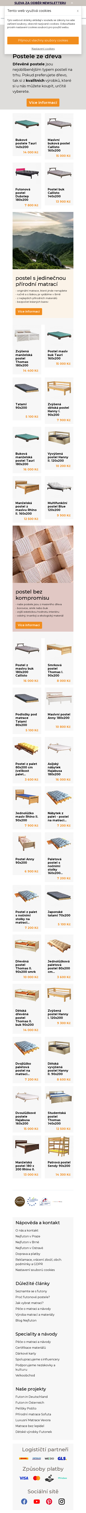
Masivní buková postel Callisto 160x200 (59, 145)
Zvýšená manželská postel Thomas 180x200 (23, 358)
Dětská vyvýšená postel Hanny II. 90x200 (58, 1069)
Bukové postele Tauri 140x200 (25, 143)
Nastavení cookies (43, 48)
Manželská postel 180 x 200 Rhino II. (25, 1166)
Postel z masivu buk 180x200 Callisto (24, 670)
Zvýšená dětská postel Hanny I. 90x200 (58, 410)
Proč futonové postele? (32, 1297)
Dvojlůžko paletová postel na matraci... (23, 1069)
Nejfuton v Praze (27, 1236)
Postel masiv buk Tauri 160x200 (58, 355)
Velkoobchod (25, 1375)
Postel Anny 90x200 (24, 860)
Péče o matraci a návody (33, 1309)
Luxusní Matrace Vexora (32, 1420)
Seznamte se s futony (31, 1291)
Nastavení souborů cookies (35, 1270)
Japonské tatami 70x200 (59, 913)
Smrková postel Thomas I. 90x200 (55, 670)
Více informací (43, 102)
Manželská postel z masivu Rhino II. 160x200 (26, 508)
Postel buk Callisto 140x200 (56, 193)
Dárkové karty (25, 1353)
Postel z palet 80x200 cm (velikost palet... (26, 769)
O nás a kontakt (26, 1230)
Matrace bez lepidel (29, 1426)
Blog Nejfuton (25, 1320)
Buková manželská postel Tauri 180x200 (24, 459)
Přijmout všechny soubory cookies (43, 40)
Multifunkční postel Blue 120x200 (57, 506)
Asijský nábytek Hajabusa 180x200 (55, 769)
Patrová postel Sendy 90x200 (59, 1164)
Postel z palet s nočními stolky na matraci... (26, 917)
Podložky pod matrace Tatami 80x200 (26, 720)
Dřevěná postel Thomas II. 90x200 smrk (25, 967)
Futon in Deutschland (31, 1397)
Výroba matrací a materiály (34, 1314)
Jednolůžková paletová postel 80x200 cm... (59, 967)
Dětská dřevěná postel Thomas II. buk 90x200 (24, 1017)
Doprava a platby (27, 1254)
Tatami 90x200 (21, 406)
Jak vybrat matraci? (29, 1303)
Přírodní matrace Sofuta (33, 1414)
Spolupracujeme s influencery (37, 1359)
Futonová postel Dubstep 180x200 (22, 195)
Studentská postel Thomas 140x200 (57, 1118)
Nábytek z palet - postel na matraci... (58, 816)
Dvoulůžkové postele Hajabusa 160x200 (25, 1118)
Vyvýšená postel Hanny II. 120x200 (58, 457)
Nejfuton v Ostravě (29, 1248)
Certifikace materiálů (30, 1347)
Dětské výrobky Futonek (33, 1432)
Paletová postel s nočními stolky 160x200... (55, 866)
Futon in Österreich (29, 1402)
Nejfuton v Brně (27, 1242)
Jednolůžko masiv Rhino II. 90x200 (26, 816)
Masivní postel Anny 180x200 (59, 716)
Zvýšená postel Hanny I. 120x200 (58, 1014)
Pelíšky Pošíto (25, 1408)
